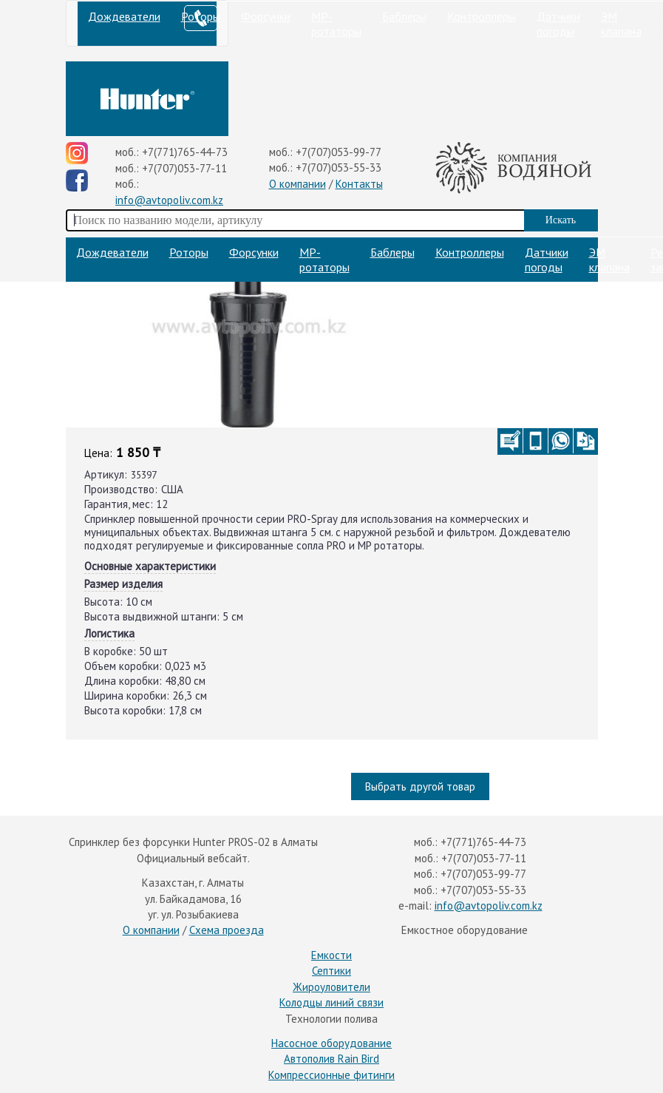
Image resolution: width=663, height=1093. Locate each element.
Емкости (331, 955)
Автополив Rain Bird (331, 1059)
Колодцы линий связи (331, 1002)
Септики (331, 971)
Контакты (359, 184)
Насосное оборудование (331, 1043)
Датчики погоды (558, 23)
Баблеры (404, 16)
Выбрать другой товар (420, 786)
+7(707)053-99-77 (338, 152)
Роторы (188, 252)
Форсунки (265, 16)
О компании (297, 184)
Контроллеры (481, 16)
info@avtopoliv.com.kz (169, 200)
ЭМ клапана (621, 23)
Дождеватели (124, 16)
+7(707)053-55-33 (338, 167)
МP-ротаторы (336, 23)
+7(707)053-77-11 (184, 168)
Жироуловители (331, 987)
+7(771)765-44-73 (185, 152)
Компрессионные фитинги (331, 1075)
